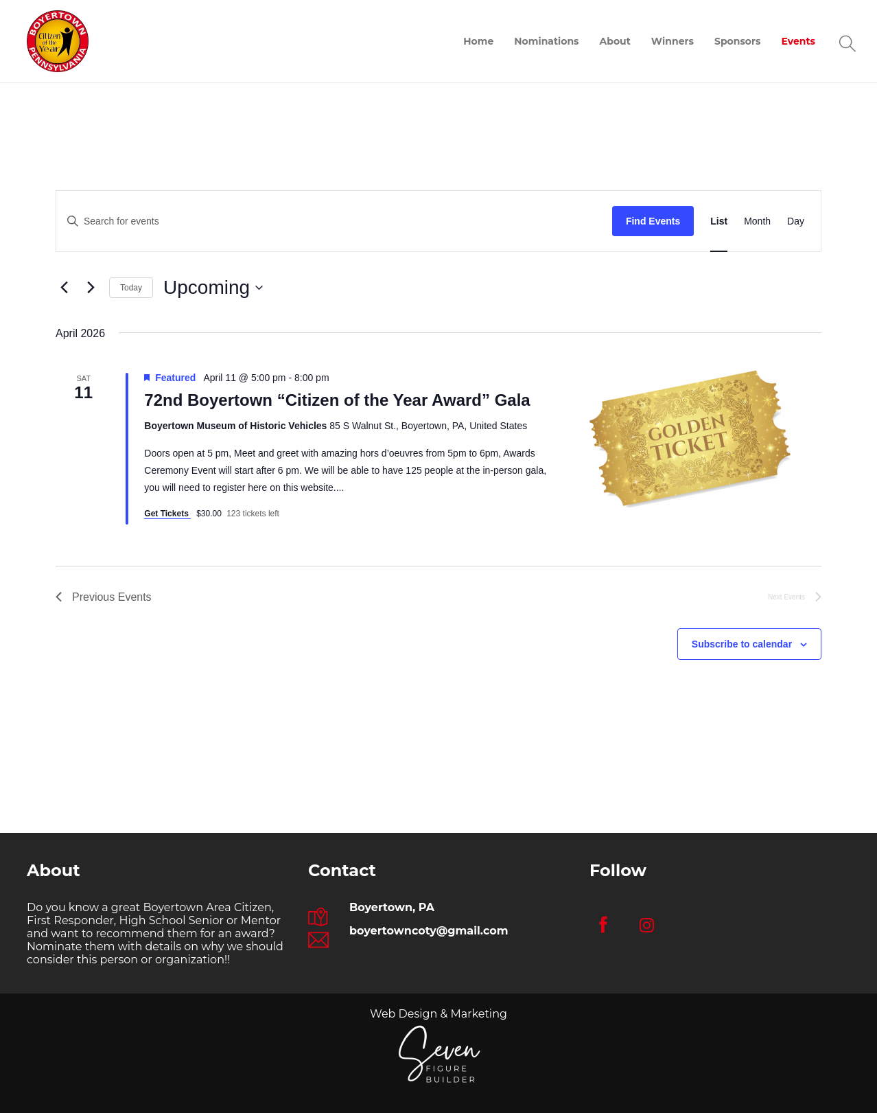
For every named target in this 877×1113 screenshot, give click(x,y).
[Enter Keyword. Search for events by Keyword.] (334, 221)
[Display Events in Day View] (795, 221)
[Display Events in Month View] (757, 221)
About (615, 41)
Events (798, 41)
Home (478, 41)
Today (131, 287)
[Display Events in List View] (718, 221)
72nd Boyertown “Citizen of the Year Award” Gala (337, 400)
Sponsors (737, 41)
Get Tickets (167, 513)
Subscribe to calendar (742, 644)
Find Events (653, 221)
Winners (672, 41)
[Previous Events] (64, 287)
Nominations (546, 41)
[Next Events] (90, 287)
